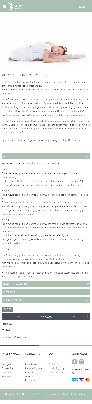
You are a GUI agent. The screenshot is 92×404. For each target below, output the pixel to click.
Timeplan (7, 377)
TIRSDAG (73, 317)
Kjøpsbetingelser (34, 368)
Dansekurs (7, 372)
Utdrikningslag (56, 368)
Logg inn (84, 6)
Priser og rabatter (30, 374)
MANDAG (46, 316)
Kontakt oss (31, 364)
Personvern (31, 380)
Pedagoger (7, 364)
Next (87, 317)
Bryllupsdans (55, 364)
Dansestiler (8, 368)
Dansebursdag (56, 372)
